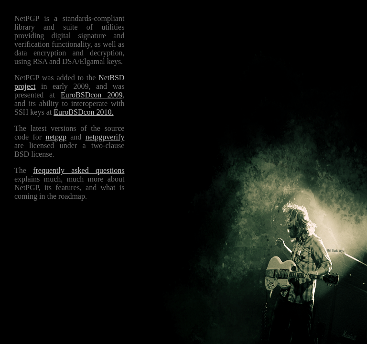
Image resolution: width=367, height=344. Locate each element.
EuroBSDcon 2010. (83, 112)
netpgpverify (105, 137)
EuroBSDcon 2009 (91, 95)
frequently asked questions (78, 170)
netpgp (55, 137)
